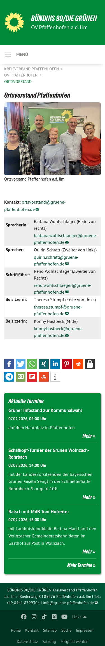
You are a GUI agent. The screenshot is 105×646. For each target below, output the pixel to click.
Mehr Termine (79, 565)
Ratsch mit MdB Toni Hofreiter (38, 511)
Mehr (87, 435)
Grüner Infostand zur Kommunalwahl (45, 410)
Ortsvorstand (18, 81)
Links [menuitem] (76, 616)
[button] (9, 364)
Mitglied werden (74, 641)
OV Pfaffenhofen (21, 75)
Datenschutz (27, 641)
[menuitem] (16, 629)
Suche (66, 630)
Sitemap (50, 630)
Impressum (85, 630)
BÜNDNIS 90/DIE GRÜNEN (64, 18)
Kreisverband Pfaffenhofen (32, 68)
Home (16, 630)
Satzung (49, 641)
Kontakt (32, 630)
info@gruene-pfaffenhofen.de (68, 602)
